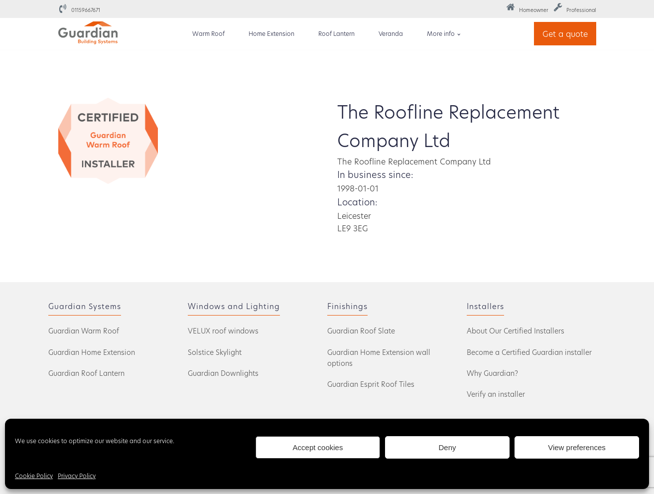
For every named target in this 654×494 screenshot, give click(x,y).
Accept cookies (318, 447)
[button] (527, 8)
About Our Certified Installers (515, 330)
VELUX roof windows (223, 330)
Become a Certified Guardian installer (529, 352)
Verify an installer (496, 394)
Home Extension (271, 33)
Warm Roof (208, 33)
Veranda (391, 33)
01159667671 (85, 9)
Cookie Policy (34, 476)
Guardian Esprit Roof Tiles (370, 384)
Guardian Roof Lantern (86, 373)
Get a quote (565, 33)
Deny (447, 447)
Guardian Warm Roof (83, 330)
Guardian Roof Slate (361, 330)
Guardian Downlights (223, 373)
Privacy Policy (77, 476)
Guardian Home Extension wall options (378, 357)
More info (441, 33)
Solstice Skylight (215, 352)
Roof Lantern (336, 33)
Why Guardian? (492, 373)
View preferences (577, 447)
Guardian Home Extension (91, 352)
